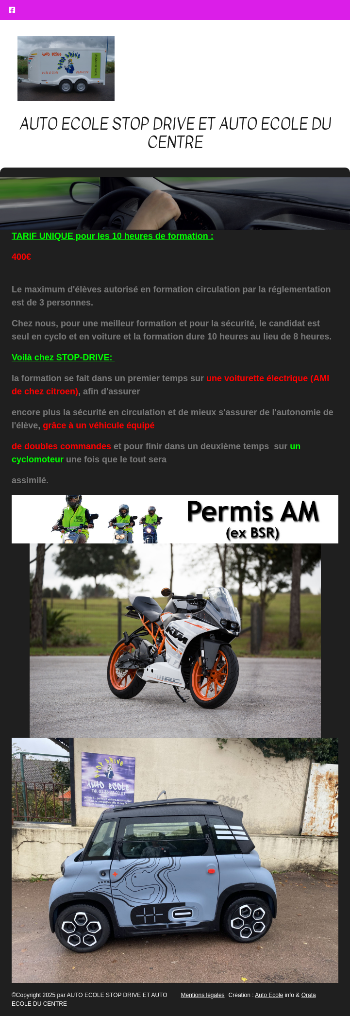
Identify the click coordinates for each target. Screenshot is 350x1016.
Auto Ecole (269, 995)
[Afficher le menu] (319, 69)
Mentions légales (203, 995)
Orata (308, 995)
